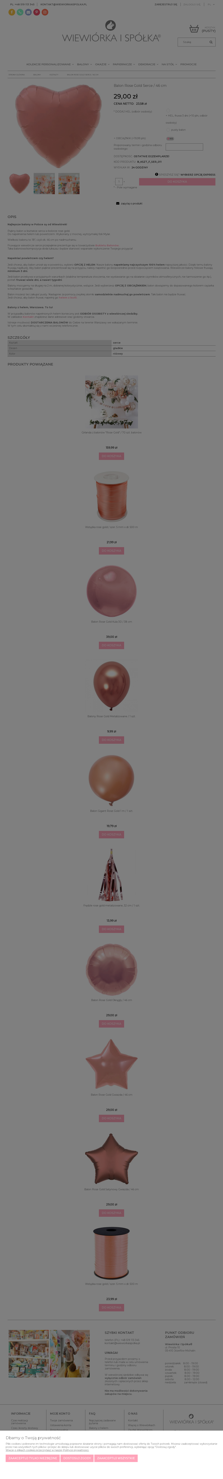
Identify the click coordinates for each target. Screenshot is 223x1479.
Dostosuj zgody (77, 1458)
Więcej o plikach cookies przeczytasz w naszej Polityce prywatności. (47, 1450)
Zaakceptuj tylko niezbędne (32, 1458)
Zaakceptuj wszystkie (116, 1458)
